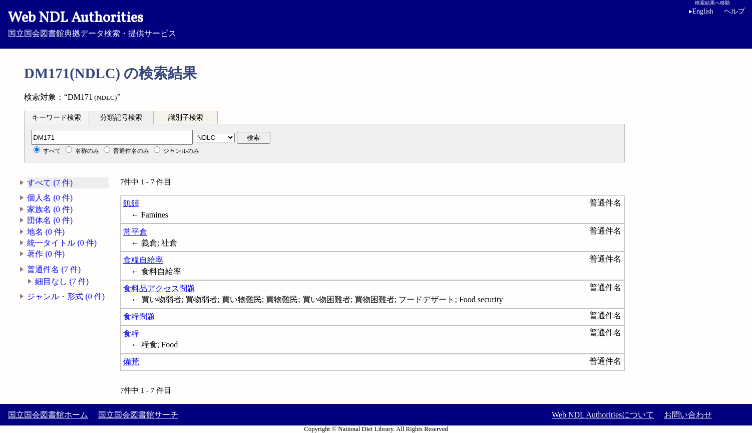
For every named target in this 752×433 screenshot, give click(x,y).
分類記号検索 (121, 117)
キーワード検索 (56, 117)
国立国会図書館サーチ (138, 414)
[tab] (56, 117)
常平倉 (135, 232)
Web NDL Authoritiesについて (603, 414)
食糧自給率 (143, 260)
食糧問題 (139, 316)
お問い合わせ (688, 414)
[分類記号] (112, 137)
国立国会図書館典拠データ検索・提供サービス (376, 23)
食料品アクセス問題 (159, 288)
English (701, 11)
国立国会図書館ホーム (48, 414)
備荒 (131, 361)
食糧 (131, 333)
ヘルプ (734, 11)
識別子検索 (185, 117)
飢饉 (131, 203)
